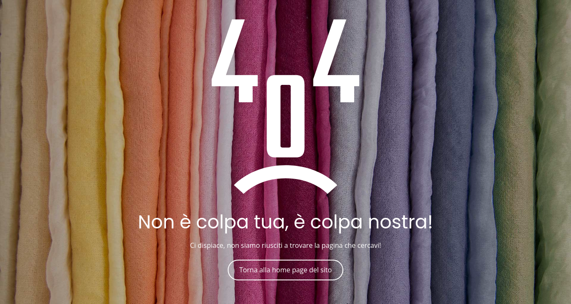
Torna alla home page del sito (285, 269)
